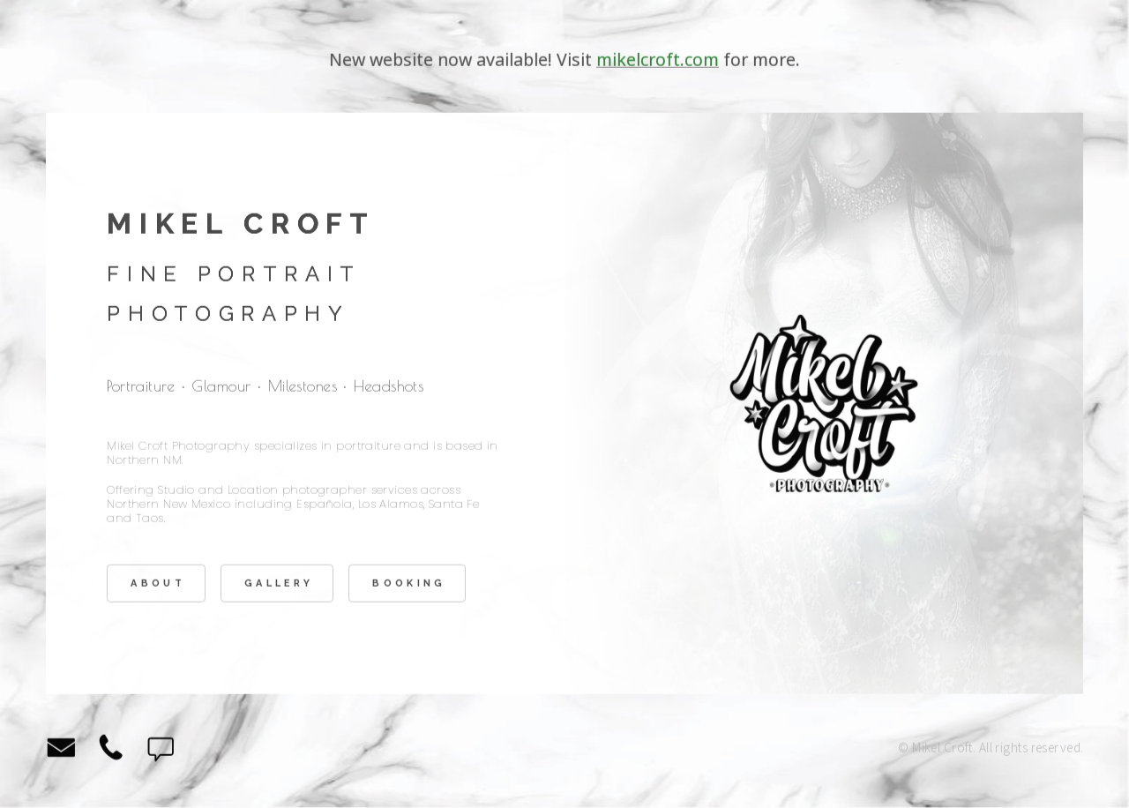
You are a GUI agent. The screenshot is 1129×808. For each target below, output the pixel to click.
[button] (61, 749)
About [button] (158, 584)
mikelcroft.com (657, 60)
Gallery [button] (278, 584)
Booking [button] (408, 584)
